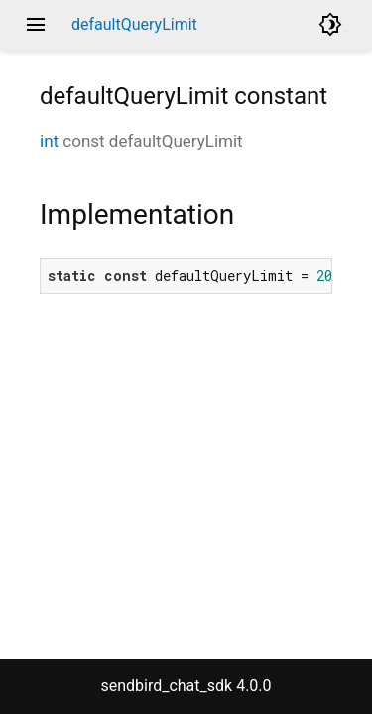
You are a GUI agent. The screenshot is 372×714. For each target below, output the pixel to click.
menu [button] (36, 25)
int (49, 141)
